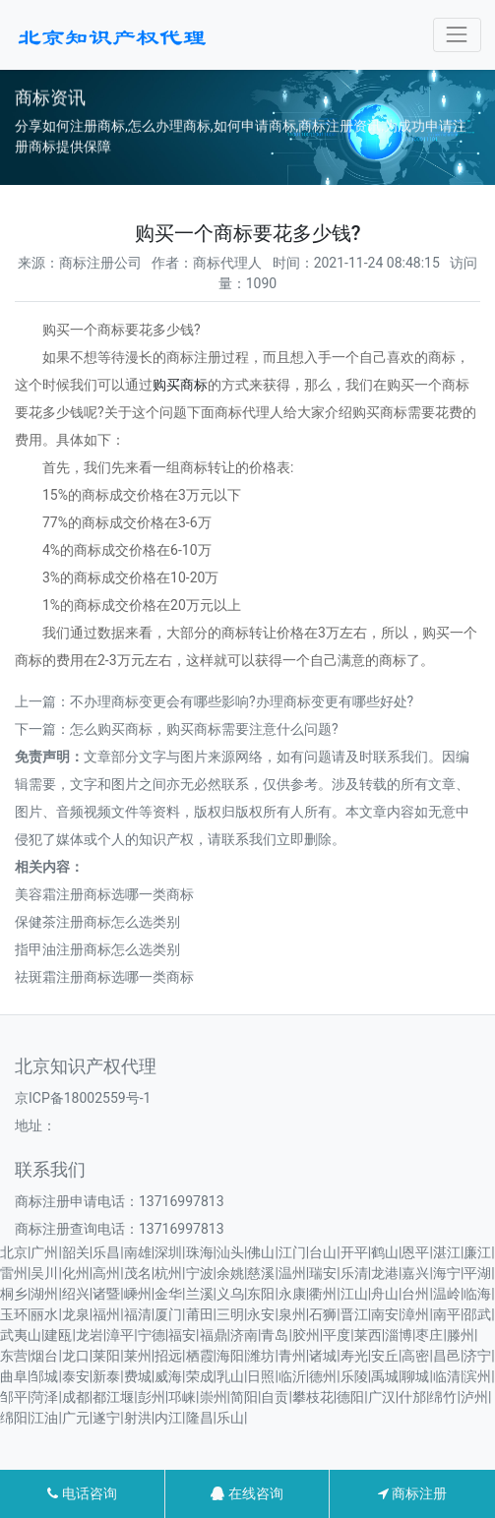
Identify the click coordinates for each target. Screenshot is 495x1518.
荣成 (200, 1376)
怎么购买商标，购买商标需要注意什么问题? (204, 729)
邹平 (14, 1397)
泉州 (292, 1314)
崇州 (213, 1397)
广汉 (382, 1397)
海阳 (230, 1356)
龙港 (385, 1273)
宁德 (151, 1335)
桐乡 (14, 1294)
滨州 (477, 1376)
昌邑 (447, 1356)
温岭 (447, 1294)
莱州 (138, 1356)
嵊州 (138, 1294)
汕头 (230, 1252)
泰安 (76, 1376)
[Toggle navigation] (457, 35)
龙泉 (76, 1314)
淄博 (398, 1335)
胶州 (306, 1335)
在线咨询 (246, 1493)
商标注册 (412, 1493)
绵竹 (443, 1397)
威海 (168, 1376)
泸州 (474, 1397)
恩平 (415, 1252)
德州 (323, 1376)
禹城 (385, 1376)
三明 (230, 1314)
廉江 (477, 1252)
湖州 (44, 1294)
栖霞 (200, 1356)
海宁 (447, 1273)
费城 (138, 1376)
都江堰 (113, 1397)
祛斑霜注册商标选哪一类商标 (104, 977)
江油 (44, 1418)
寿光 (354, 1356)
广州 (44, 1252)
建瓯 (58, 1335)
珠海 (200, 1252)
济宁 (477, 1356)
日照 (261, 1376)
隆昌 (200, 1418)
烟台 (44, 1356)
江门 (292, 1252)
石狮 (323, 1314)
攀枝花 (313, 1397)
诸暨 (106, 1294)
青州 (292, 1356)
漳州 (415, 1314)
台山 (323, 1252)
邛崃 (182, 1397)
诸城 (323, 1356)
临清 (447, 1376)
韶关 (76, 1252)
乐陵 (354, 1376)
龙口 (76, 1356)
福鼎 (213, 1335)
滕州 (460, 1335)
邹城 (44, 1376)
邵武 (477, 1314)
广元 (76, 1418)
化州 (76, 1273)
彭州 (151, 1397)
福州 (106, 1314)
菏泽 (44, 1397)
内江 (168, 1418)
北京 (14, 1252)
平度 (336, 1335)
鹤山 (385, 1252)
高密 (415, 1356)
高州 (106, 1273)
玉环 (14, 1314)
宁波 (200, 1273)
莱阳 (106, 1356)
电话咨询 (81, 1493)
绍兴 (76, 1294)
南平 (447, 1314)
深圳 (168, 1252)
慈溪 (261, 1273)
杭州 (168, 1273)
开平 (354, 1252)
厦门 (168, 1314)
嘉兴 (415, 1273)
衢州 (323, 1294)
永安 (261, 1314)
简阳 (244, 1397)
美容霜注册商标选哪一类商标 (104, 894)
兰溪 (200, 1294)
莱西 (368, 1335)
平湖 (477, 1273)
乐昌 (106, 1252)
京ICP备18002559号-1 (83, 1098)
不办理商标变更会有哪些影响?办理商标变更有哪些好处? (241, 701)
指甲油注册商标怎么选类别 (97, 949)
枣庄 (429, 1335)
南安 (385, 1314)
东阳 (261, 1294)
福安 (182, 1335)
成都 (76, 1397)
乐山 (230, 1418)
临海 (477, 1294)
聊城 (415, 1376)
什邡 (412, 1397)
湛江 (447, 1252)
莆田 (200, 1314)
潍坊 (261, 1356)
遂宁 (106, 1418)
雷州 (14, 1273)
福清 (138, 1314)
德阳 (350, 1397)
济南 (244, 1335)
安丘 (385, 1356)
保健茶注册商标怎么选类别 (97, 922)
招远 (168, 1356)
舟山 (385, 1294)
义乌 (230, 1294)
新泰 (106, 1376)
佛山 (261, 1252)
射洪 (138, 1418)
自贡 (274, 1397)
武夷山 (20, 1335)
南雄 (138, 1252)
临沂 (292, 1376)
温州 (292, 1273)
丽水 (44, 1314)
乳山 (230, 1376)
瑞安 (323, 1273)
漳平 (120, 1335)
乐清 (354, 1273)
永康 (292, 1294)
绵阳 (14, 1418)
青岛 (274, 1335)
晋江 (354, 1314)
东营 (14, 1356)
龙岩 (89, 1335)
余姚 (230, 1273)
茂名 (138, 1273)
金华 (168, 1294)
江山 (354, 1294)
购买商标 (180, 385)
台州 (415, 1294)
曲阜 (14, 1376)
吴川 (44, 1273)
